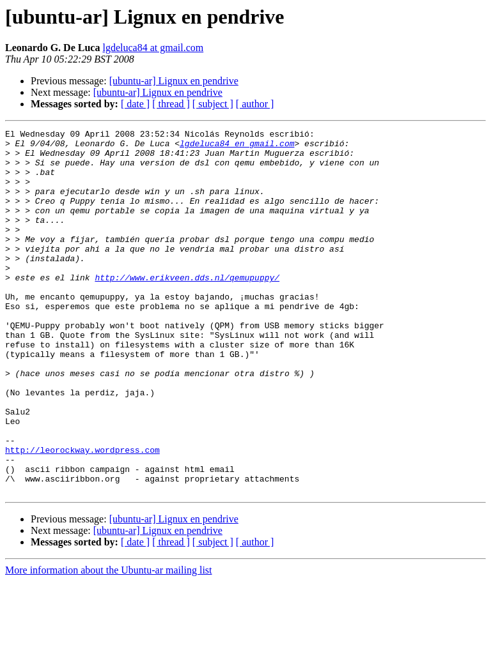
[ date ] (135, 103)
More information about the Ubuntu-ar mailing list (108, 642)
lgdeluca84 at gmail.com (152, 47)
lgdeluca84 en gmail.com (237, 147)
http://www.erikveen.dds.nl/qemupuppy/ (187, 308)
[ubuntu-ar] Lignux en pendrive (173, 80)
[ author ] (255, 103)
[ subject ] (212, 103)
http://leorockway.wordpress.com (82, 515)
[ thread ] (171, 103)
